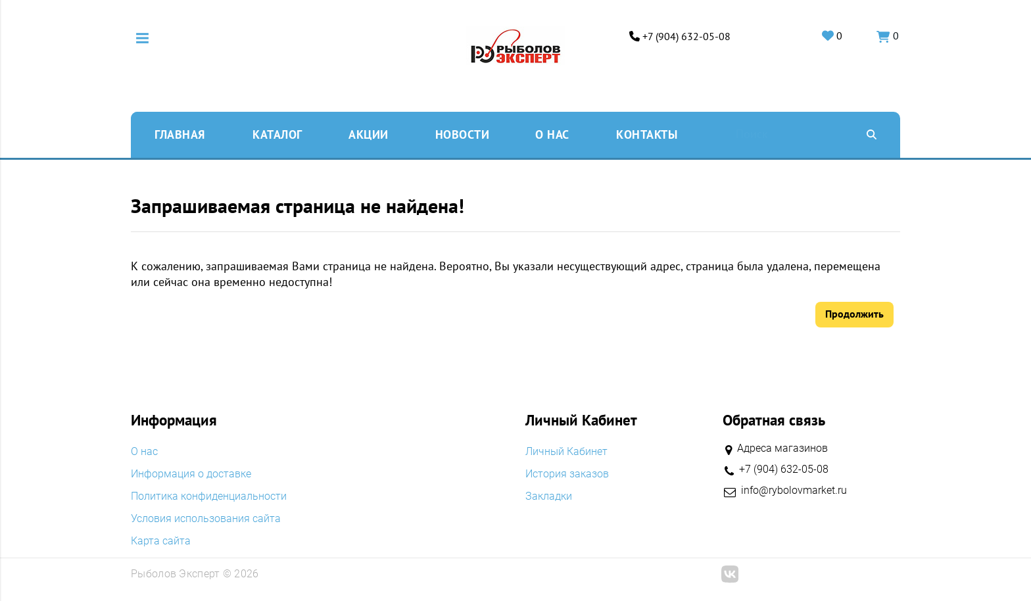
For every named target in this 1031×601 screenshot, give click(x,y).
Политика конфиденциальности (209, 496)
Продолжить (854, 313)
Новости (462, 133)
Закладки (548, 496)
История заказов (567, 474)
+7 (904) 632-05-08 (684, 36)
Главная (180, 133)
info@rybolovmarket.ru (794, 490)
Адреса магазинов (782, 448)
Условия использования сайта (206, 519)
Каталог (277, 133)
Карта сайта (161, 541)
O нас (552, 133)
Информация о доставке (191, 474)
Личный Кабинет (566, 452)
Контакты (646, 133)
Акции (368, 133)
